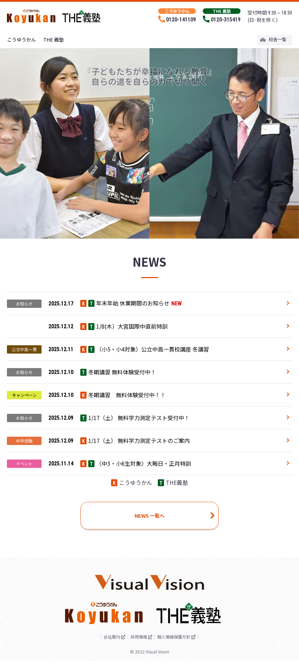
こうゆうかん (21, 39)
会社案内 (106, 644)
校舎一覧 (273, 39)
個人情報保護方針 (180, 644)
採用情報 (138, 644)
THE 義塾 (53, 39)
